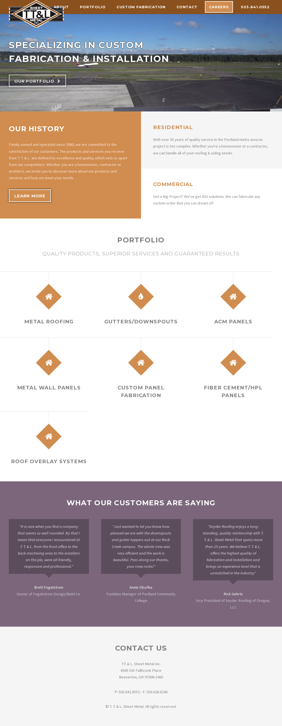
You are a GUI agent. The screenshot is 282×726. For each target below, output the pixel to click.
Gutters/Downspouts (141, 321)
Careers (219, 7)
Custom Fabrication (141, 7)
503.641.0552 (255, 7)
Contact (187, 7)
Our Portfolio (34, 81)
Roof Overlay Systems (48, 461)
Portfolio (93, 7)
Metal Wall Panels (49, 387)
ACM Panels (233, 321)
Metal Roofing (49, 321)
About (61, 7)
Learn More (29, 195)
